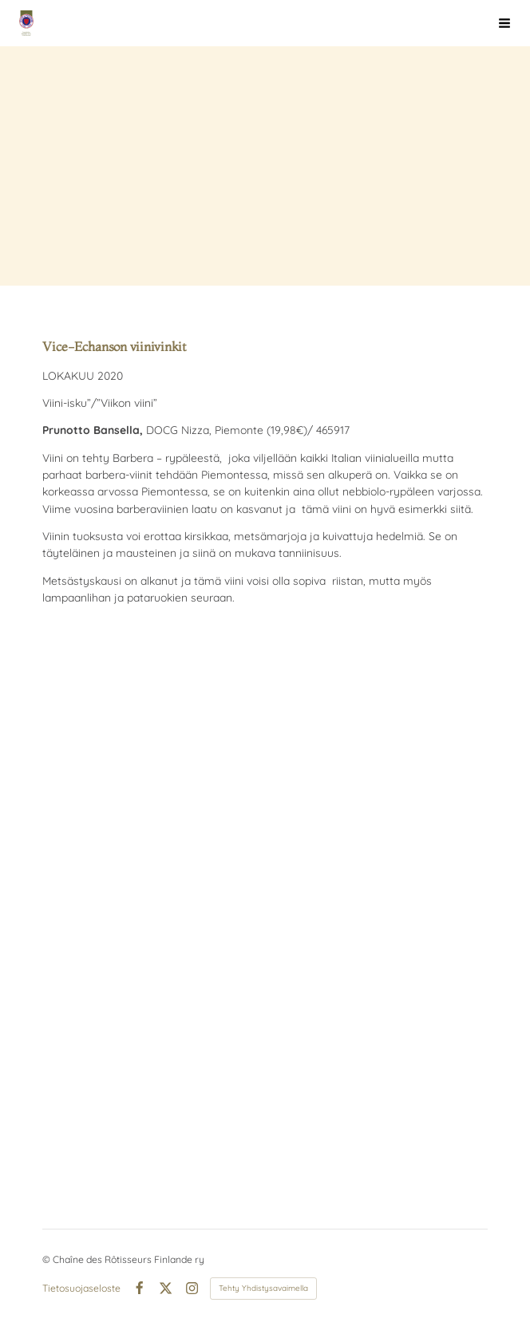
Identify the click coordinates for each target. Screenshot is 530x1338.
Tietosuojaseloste (81, 1288)
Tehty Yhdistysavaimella (263, 1288)
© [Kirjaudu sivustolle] (47, 1259)
